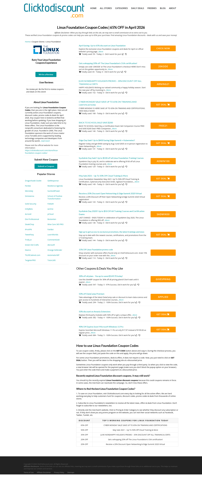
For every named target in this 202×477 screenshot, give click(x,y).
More (101, 51)
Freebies (152, 8)
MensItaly (29, 191)
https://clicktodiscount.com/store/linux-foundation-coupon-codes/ (41, 151)
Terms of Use (29, 472)
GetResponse (53, 180)
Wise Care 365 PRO (56, 224)
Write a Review (46, 74)
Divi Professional (32, 219)
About (172, 8)
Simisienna (29, 196)
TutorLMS (52, 260)
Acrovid (28, 214)
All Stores (106, 8)
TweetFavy (29, 234)
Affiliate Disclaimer (44, 472)
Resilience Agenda (55, 186)
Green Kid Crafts (32, 245)
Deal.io (28, 250)
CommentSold (54, 239)
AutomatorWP (53, 255)
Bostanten (52, 219)
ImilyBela (29, 209)
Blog (163, 8)
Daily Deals (137, 8)
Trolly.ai (28, 239)
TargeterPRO (30, 260)
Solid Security (30, 204)
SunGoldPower (54, 191)
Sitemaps (70, 472)
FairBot (51, 229)
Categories (121, 8)
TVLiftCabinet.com (32, 255)
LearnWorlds (53, 234)
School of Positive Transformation (55, 197)
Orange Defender (55, 250)
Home (93, 8)
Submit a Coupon (46, 166)
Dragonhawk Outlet (33, 180)
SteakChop (29, 224)
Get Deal (163, 104)
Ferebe (28, 186)
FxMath (51, 204)
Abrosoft (51, 245)
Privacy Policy (59, 472)
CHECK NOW (163, 48)
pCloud (51, 214)
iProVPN (28, 229)
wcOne (50, 209)
